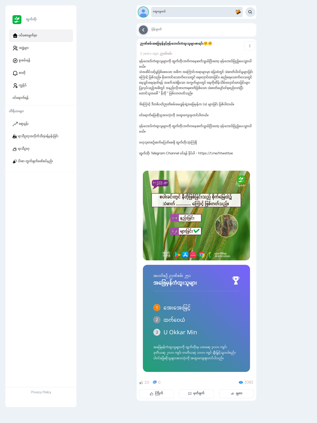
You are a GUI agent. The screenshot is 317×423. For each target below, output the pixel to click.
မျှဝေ (236, 393)
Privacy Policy (41, 392)
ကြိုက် (156, 393)
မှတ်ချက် (196, 393)
